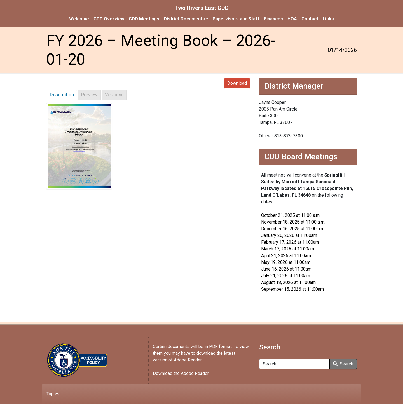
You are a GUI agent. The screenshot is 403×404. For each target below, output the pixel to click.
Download (237, 83)
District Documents (184, 19)
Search (343, 364)
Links (328, 19)
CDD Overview (108, 19)
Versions (114, 94)
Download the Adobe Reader (181, 373)
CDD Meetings (144, 19)
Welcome (79, 19)
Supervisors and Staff (236, 19)
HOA (292, 19)
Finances (273, 19)
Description (62, 94)
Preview (89, 94)
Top (52, 393)
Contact (309, 19)
